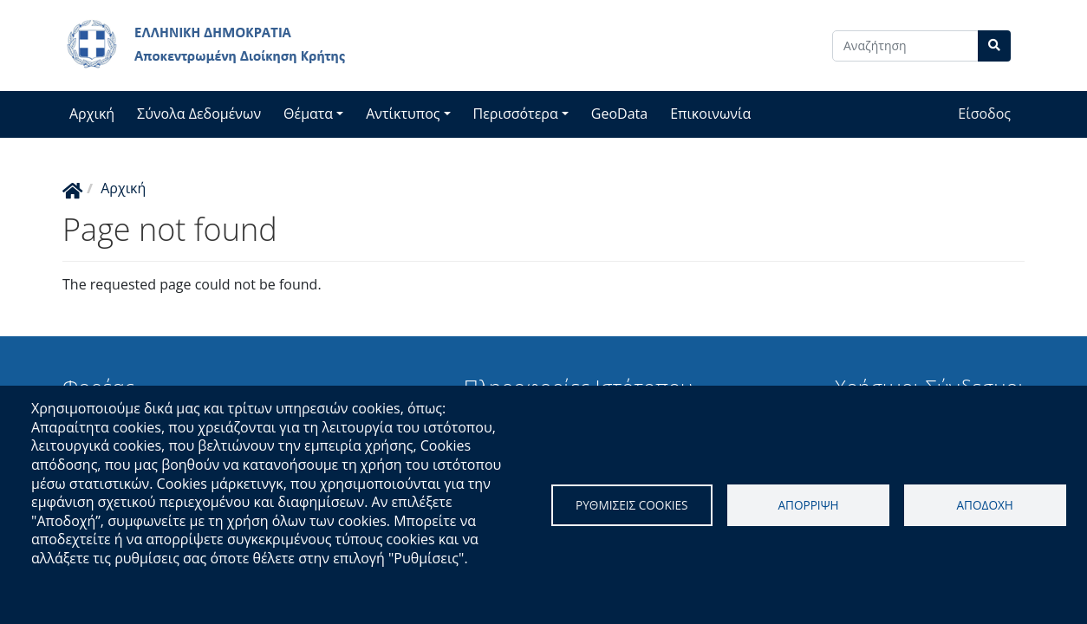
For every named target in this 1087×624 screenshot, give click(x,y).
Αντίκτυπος (402, 113)
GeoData (619, 113)
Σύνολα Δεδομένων (199, 113)
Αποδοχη (984, 505)
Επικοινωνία (710, 113)
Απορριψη (808, 505)
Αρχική (91, 113)
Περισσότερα (515, 113)
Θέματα (308, 113)
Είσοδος (984, 113)
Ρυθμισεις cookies (632, 505)
